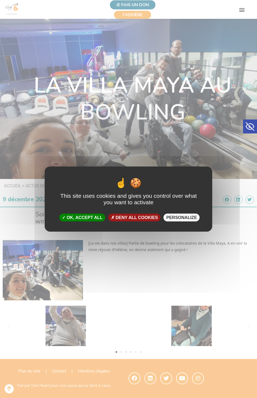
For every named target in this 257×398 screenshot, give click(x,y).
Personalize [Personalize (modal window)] (181, 217)
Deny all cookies (134, 217)
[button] (250, 126)
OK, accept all (82, 217)
